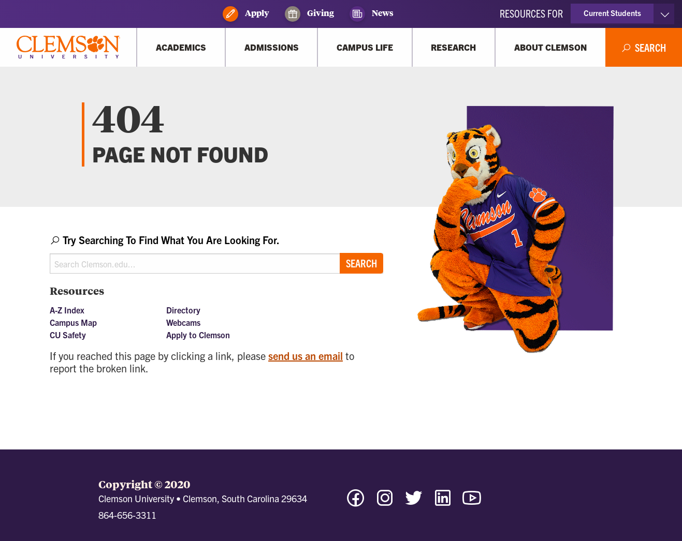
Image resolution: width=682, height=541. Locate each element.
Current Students (612, 13)
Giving (309, 14)
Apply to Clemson (198, 334)
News (372, 14)
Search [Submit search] (361, 263)
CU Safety (68, 334)
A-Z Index (67, 310)
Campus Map (73, 322)
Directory (183, 310)
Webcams (183, 322)
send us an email (305, 355)
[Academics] (180, 47)
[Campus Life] (364, 47)
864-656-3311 (127, 515)
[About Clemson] (550, 47)
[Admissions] (271, 47)
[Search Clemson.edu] (216, 263)
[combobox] (216, 253)
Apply (246, 14)
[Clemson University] (68, 47)
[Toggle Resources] (664, 14)
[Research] (454, 47)
